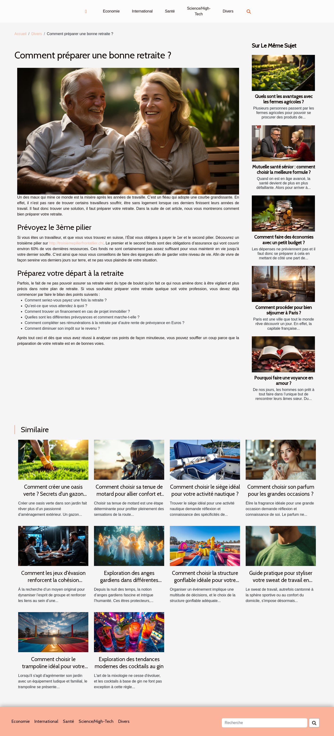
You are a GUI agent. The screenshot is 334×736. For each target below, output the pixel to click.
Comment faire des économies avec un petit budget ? (283, 239)
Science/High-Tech (199, 11)
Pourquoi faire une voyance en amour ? (283, 380)
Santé (170, 11)
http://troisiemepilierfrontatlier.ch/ (76, 243)
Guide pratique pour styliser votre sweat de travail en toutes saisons (280, 580)
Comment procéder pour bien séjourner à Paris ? (283, 310)
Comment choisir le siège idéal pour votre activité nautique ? (205, 490)
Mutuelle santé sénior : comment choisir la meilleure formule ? (283, 169)
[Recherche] (264, 723)
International (142, 11)
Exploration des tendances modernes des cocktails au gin (129, 663)
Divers (228, 11)
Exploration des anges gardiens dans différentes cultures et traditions (129, 580)
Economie (111, 11)
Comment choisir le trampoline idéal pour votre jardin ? (53, 666)
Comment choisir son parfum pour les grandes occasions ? (280, 490)
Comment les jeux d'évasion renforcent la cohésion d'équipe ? (53, 580)
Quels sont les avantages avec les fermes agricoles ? (284, 99)
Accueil (20, 34)
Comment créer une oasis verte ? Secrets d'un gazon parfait (53, 494)
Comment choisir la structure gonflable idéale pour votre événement (205, 580)
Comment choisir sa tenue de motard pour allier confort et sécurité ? (129, 494)
